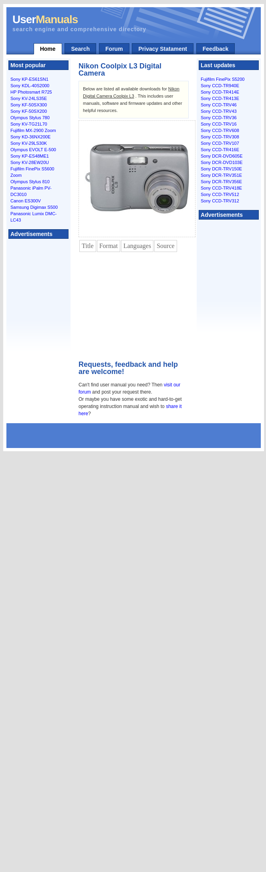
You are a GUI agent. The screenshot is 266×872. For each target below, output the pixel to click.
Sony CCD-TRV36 (219, 117)
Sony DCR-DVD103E (222, 162)
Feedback (216, 49)
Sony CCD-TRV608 (220, 130)
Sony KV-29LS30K (28, 143)
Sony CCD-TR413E (220, 98)
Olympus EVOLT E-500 (33, 149)
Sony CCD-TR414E (220, 92)
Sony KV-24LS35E (28, 98)
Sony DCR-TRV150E (221, 168)
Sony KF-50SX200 (28, 111)
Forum (114, 49)
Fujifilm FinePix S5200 (222, 79)
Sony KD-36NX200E (30, 136)
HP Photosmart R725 (31, 92)
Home (48, 49)
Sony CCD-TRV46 (219, 104)
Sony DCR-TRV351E (221, 175)
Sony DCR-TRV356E (221, 181)
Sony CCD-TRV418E (221, 188)
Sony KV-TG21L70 (28, 124)
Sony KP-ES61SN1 (29, 79)
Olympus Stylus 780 (30, 117)
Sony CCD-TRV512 (220, 194)
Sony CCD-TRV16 (219, 124)
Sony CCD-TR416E (220, 149)
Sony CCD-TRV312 (220, 200)
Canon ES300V (25, 200)
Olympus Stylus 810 (30, 181)
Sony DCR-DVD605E (222, 156)
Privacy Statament (162, 49)
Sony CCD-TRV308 (220, 136)
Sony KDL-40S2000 (29, 85)
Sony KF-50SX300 (28, 104)
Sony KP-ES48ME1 (29, 156)
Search (80, 49)
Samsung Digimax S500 (34, 207)
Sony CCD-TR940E (220, 85)
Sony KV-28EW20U (29, 162)
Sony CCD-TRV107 (220, 143)
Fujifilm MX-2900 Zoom (33, 130)
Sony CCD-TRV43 (219, 111)
